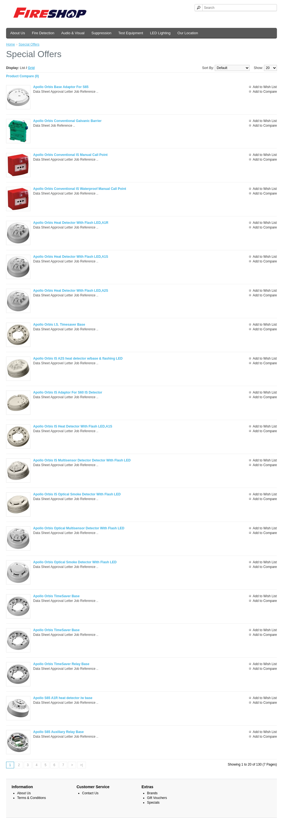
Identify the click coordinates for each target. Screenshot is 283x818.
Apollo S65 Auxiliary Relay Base (58, 732)
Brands (152, 793)
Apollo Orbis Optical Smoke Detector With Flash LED (75, 562)
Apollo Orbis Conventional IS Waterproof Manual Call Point (79, 189)
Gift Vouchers (157, 798)
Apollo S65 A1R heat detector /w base (62, 698)
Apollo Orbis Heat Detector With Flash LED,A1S (70, 257)
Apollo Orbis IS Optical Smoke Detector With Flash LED (77, 494)
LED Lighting (160, 33)
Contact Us (90, 793)
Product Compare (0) (22, 76)
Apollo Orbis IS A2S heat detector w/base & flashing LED (78, 358)
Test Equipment (130, 33)
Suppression (101, 33)
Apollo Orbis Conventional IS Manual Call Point (70, 155)
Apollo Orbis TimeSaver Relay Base (61, 664)
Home (10, 44)
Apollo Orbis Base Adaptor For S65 (60, 87)
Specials (153, 802)
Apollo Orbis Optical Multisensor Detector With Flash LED (78, 528)
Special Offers (29, 44)
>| (81, 765)
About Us (17, 33)
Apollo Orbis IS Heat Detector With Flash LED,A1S (72, 426)
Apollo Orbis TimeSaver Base (56, 596)
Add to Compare (265, 92)
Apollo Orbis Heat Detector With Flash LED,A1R (70, 223)
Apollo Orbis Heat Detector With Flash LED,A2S (70, 291)
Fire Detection (43, 33)
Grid (31, 68)
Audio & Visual (72, 33)
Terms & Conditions (31, 798)
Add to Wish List (265, 87)
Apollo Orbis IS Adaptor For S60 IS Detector (67, 392)
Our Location (187, 33)
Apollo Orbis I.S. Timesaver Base (59, 324)
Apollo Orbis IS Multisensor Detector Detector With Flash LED (82, 460)
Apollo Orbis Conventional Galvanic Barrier (67, 121)
